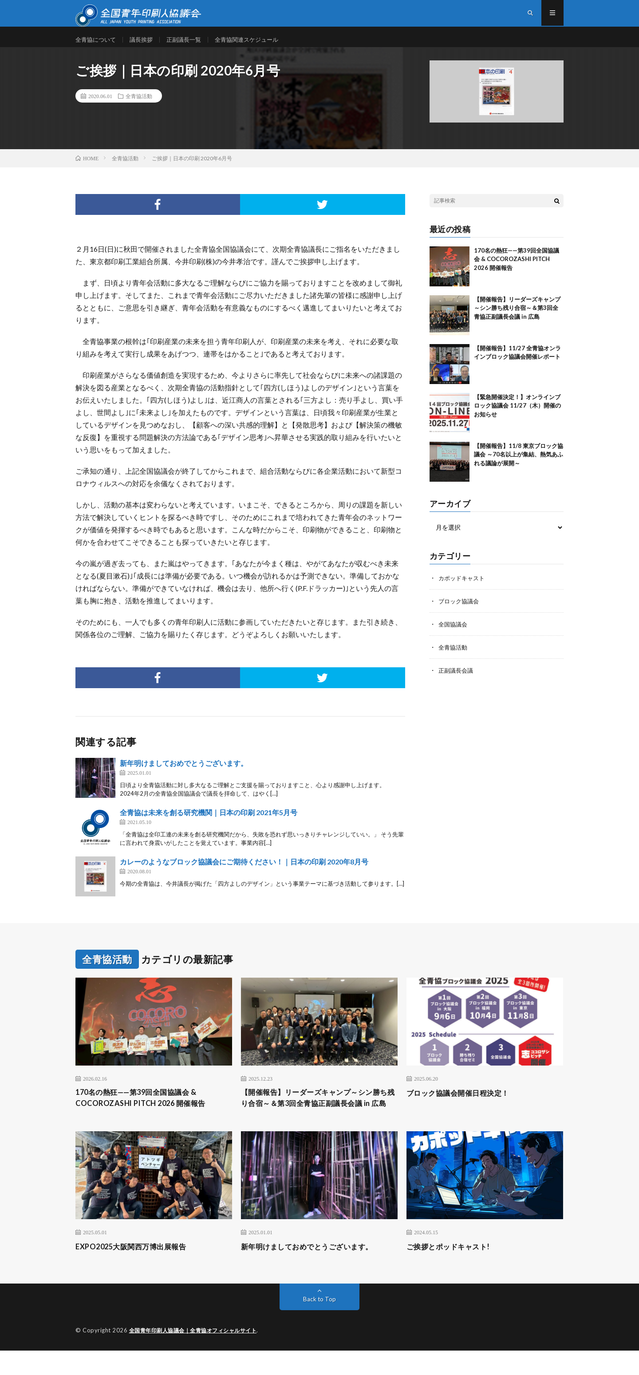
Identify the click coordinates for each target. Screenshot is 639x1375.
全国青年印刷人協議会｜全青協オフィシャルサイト (198, 1355)
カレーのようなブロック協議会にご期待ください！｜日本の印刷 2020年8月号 (244, 872)
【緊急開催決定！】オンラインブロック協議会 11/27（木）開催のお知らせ (517, 416)
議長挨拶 (145, 44)
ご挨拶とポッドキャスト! (453, 1271)
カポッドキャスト (463, 588)
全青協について (97, 44)
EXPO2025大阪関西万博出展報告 (136, 1271)
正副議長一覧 (190, 44)
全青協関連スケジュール (256, 44)
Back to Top (319, 1323)
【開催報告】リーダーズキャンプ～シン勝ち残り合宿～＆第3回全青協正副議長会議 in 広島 (517, 318)
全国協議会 (453, 634)
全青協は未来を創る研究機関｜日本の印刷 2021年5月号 (208, 823)
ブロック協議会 (460, 611)
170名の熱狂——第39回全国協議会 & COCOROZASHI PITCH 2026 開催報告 (516, 270)
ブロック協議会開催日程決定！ (463, 1104)
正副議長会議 (457, 681)
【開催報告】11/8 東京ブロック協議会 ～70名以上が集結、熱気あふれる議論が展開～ (518, 465)
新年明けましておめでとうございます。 (184, 773)
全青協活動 (139, 106)
